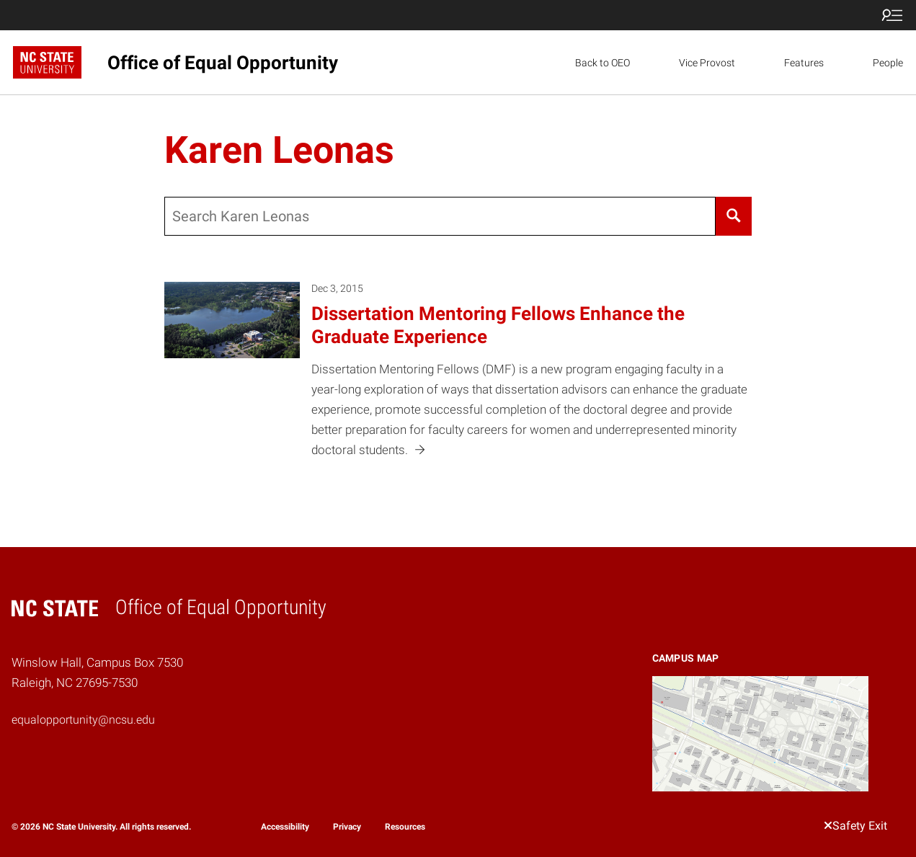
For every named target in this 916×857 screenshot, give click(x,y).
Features (804, 62)
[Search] (734, 216)
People (888, 62)
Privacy (347, 827)
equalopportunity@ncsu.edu (83, 720)
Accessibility (285, 827)
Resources (405, 827)
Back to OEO (602, 62)
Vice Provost (707, 62)
